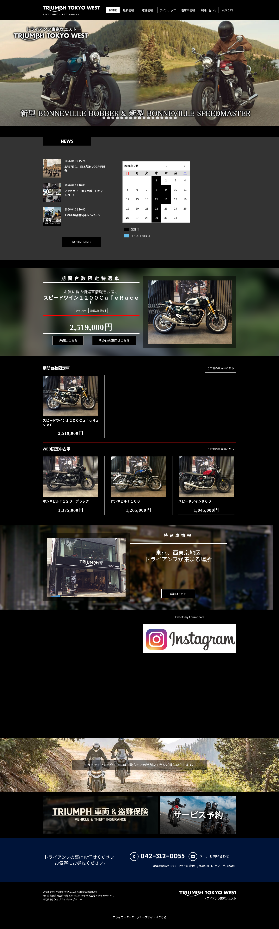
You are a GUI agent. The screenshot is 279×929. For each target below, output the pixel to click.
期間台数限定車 (97, 310)
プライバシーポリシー (70, 899)
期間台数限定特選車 (88, 277)
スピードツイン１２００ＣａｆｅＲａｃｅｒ (71, 419)
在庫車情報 (188, 10)
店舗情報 (147, 10)
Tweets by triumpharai (190, 617)
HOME (113, 10)
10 (144, 117)
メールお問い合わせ (209, 856)
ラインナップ (168, 10)
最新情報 (128, 10)
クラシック (81, 310)
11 (148, 117)
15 (166, 117)
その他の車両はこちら (111, 338)
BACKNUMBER (81, 239)
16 (170, 117)
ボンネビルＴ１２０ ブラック (66, 498)
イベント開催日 (140, 235)
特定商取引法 (50, 899)
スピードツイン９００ (194, 498)
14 (161, 117)
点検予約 (227, 10)
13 (157, 117)
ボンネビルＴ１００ (125, 498)
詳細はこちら (66, 342)
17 (175, 117)
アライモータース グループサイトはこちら (139, 920)
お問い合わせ (208, 10)
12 (153, 117)
